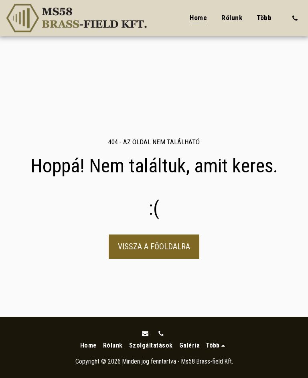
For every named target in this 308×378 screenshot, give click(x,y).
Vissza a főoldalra (154, 246)
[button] (295, 18)
